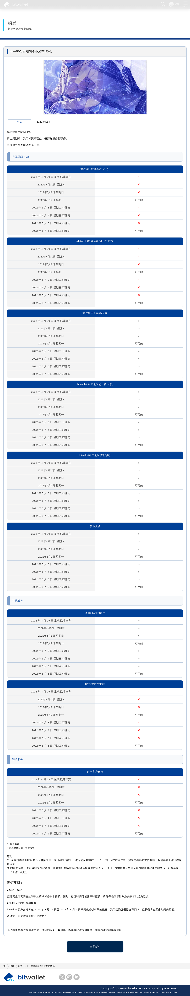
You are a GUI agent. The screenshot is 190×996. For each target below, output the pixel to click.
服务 (19, 121)
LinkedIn (76, 977)
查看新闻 (95, 946)
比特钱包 (15, 4)
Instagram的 (69, 977)
